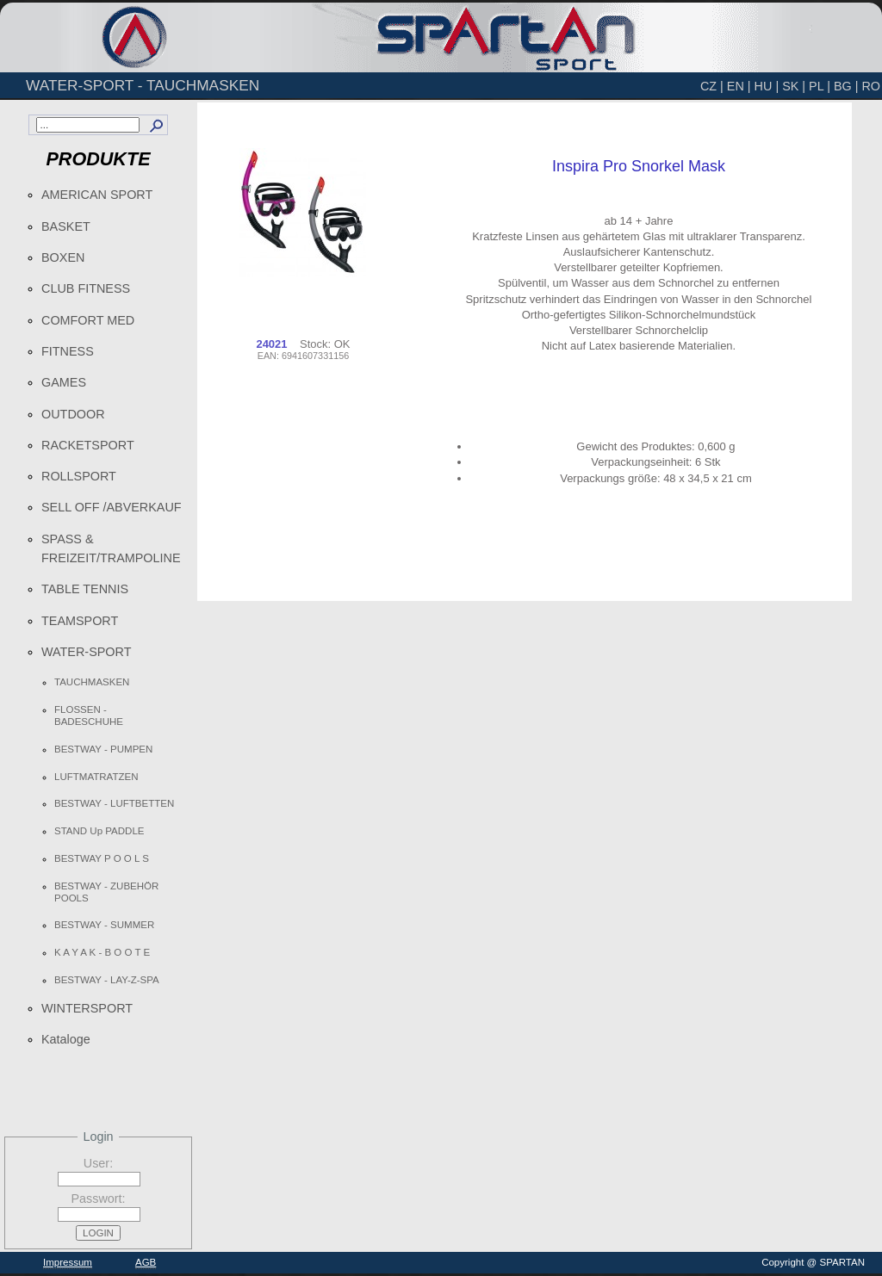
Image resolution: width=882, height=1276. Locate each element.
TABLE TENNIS (84, 589)
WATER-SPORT (86, 652)
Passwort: (98, 1198)
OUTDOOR (73, 414)
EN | (739, 86)
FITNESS (67, 351)
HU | (767, 86)
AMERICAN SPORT (96, 194)
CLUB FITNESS (85, 288)
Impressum (67, 1262)
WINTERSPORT (87, 1008)
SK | (793, 86)
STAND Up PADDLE (99, 831)
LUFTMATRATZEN (96, 776)
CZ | (712, 86)
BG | (846, 86)
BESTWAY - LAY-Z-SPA (106, 980)
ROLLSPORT (78, 476)
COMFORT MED (87, 320)
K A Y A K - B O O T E (102, 952)
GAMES (63, 382)
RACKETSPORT (87, 445)
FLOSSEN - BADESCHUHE (88, 715)
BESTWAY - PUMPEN (103, 749)
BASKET (65, 226)
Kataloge (65, 1039)
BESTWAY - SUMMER (104, 925)
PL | (819, 86)
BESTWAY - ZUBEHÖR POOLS (106, 892)
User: (98, 1163)
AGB (145, 1262)
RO (870, 86)
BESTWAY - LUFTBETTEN (114, 803)
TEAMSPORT (79, 621)
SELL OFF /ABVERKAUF (111, 507)
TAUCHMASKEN (91, 682)
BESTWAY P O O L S (101, 858)
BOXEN (62, 257)
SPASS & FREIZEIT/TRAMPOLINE (111, 548)
